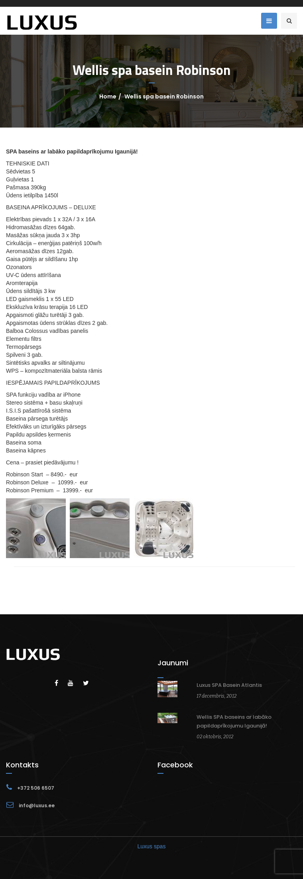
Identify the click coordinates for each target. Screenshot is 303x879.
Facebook (175, 765)
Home (107, 96)
